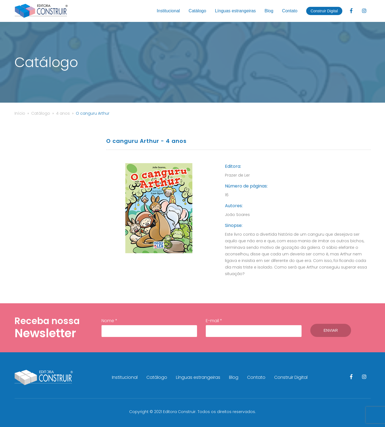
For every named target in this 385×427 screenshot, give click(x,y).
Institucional (168, 10)
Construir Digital (324, 11)
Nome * (149, 327)
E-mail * (254, 327)
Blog (269, 10)
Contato (289, 10)
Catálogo (197, 10)
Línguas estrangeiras (235, 10)
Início (20, 113)
